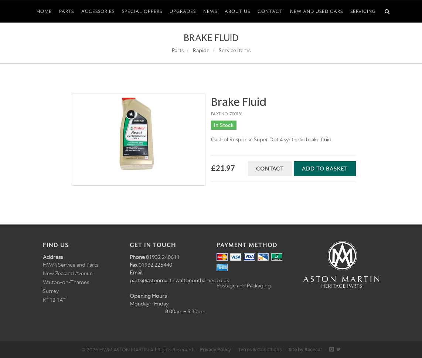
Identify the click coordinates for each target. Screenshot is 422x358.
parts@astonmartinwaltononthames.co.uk (179, 280)
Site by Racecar (305, 350)
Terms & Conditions (260, 350)
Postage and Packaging (244, 285)
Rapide (201, 50)
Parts (178, 50)
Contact (270, 168)
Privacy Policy (215, 350)
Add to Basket (325, 168)
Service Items (235, 50)
